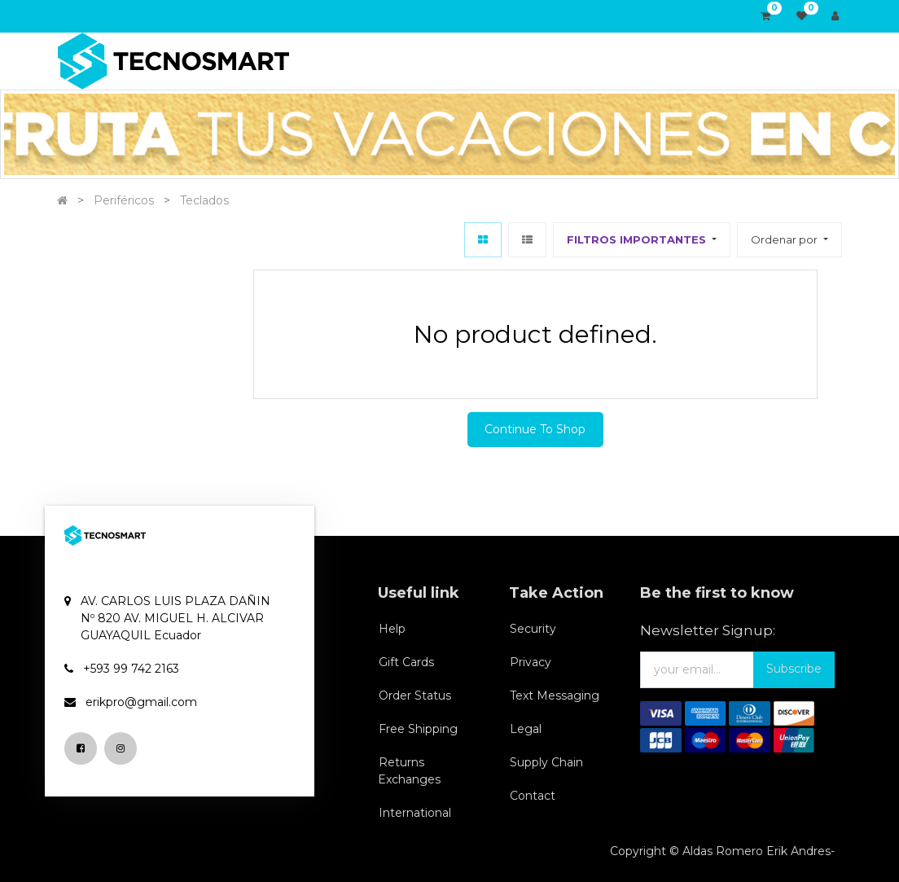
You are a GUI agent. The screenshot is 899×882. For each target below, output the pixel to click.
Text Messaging (554, 695)
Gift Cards (406, 662)
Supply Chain (546, 762)
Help (392, 628)
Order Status (415, 695)
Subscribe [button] (794, 668)
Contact (532, 795)
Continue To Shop (535, 429)
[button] (789, 239)
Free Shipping (418, 729)
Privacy (530, 662)
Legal (526, 729)
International (415, 812)
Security (533, 628)
